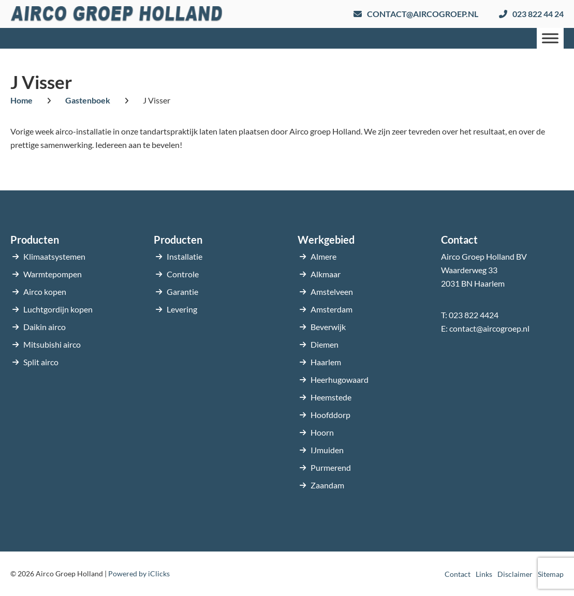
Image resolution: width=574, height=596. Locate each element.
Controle (183, 274)
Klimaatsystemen (54, 256)
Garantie (182, 291)
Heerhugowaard (340, 379)
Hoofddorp (330, 415)
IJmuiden (327, 450)
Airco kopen (44, 291)
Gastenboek (87, 100)
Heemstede (331, 397)
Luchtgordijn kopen (58, 309)
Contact (457, 574)
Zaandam (327, 485)
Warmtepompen (52, 274)
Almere (323, 256)
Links (484, 574)
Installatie (184, 256)
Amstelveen (332, 291)
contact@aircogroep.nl (489, 328)
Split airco (40, 362)
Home (21, 100)
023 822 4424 (473, 315)
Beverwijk (328, 327)
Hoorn (322, 432)
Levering (182, 309)
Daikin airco (44, 327)
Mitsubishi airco (52, 344)
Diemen (324, 344)
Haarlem (326, 362)
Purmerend (331, 467)
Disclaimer (515, 574)
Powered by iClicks (139, 573)
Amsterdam (331, 309)
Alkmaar (326, 274)
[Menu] (550, 38)
